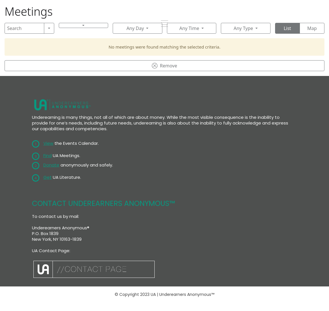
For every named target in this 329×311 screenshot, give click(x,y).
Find (47, 155)
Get (47, 177)
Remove (164, 66)
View (48, 143)
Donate (51, 165)
